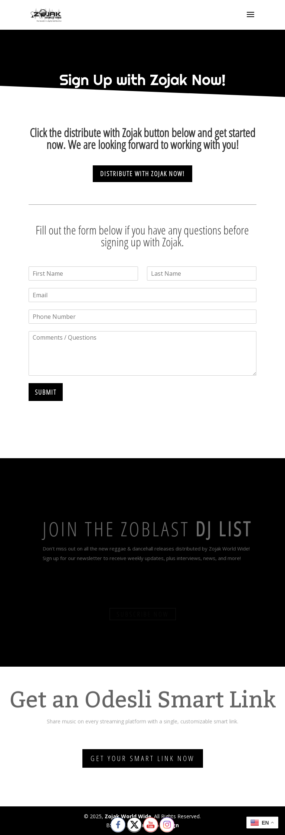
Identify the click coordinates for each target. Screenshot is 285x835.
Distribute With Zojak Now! (142, 173)
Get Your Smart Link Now (143, 758)
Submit (45, 392)
